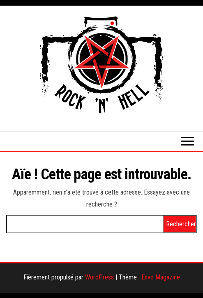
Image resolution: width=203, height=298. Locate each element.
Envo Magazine (160, 277)
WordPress (99, 277)
